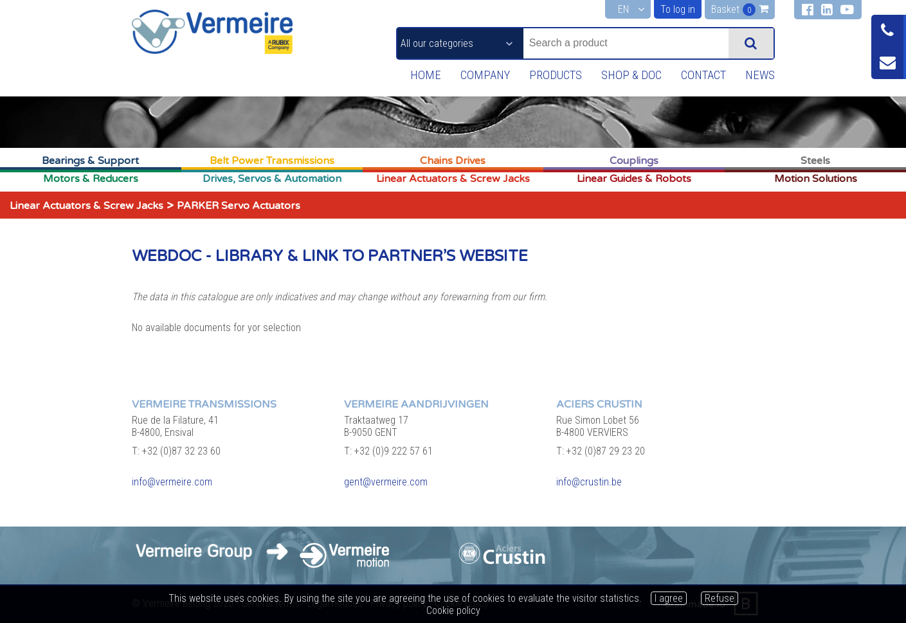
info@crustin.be (589, 482)
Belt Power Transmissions (272, 160)
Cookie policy (453, 610)
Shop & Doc (627, 75)
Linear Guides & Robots (634, 178)
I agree (669, 598)
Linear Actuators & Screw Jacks (453, 178)
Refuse (719, 598)
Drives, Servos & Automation (272, 178)
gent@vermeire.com (386, 482)
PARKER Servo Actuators (238, 205)
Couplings (634, 160)
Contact (701, 75)
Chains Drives (452, 160)
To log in (677, 9)
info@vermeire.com (172, 482)
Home (418, 75)
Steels (815, 160)
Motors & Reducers (90, 178)
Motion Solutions (815, 178)
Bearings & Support (90, 160)
